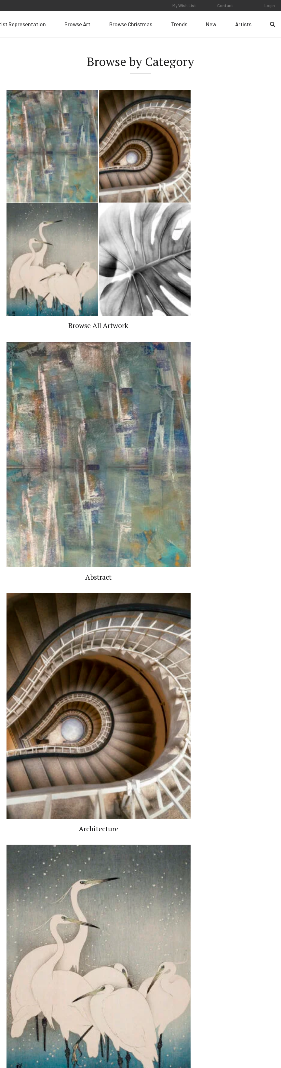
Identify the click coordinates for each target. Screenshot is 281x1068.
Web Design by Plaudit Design (247, 1042)
